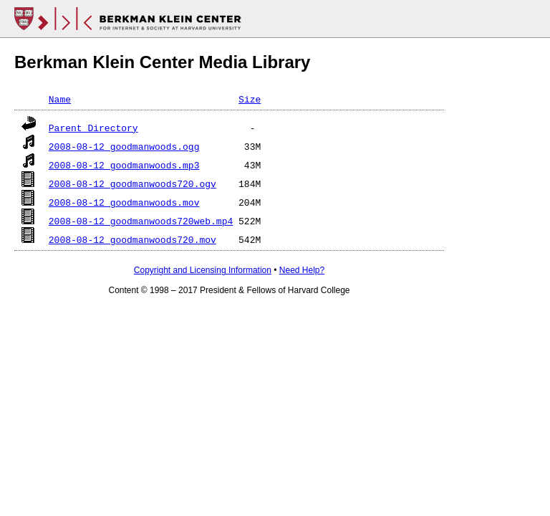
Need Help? (301, 270)
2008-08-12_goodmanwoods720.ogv (132, 183)
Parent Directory (93, 127)
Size (249, 98)
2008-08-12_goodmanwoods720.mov (132, 239)
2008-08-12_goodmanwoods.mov (124, 202)
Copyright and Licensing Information (202, 270)
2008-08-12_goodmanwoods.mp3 (124, 164)
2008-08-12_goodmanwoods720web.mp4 (141, 220)
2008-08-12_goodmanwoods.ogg (124, 146)
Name (60, 98)
